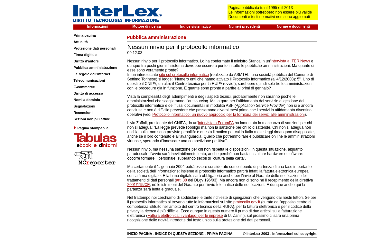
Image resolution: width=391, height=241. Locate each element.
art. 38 (181, 180)
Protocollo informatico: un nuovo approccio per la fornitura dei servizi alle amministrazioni (229, 114)
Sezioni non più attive (92, 119)
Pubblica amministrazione (95, 68)
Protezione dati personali (95, 48)
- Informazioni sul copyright (292, 234)
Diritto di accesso (88, 93)
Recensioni (83, 113)
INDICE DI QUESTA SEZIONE (179, 234)
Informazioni (97, 26)
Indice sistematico (195, 26)
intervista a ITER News (290, 61)
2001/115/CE (138, 184)
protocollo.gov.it (246, 202)
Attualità (81, 42)
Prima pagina (85, 35)
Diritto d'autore (86, 61)
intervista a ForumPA (215, 123)
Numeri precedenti (244, 26)
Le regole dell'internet (92, 74)
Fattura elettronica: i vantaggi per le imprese (185, 215)
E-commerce (84, 87)
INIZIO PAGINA (139, 234)
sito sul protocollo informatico (184, 74)
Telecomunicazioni (89, 80)
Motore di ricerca (146, 26)
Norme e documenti (293, 26)
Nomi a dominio (87, 100)
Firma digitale (85, 55)
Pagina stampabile (91, 128)
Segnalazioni (84, 106)
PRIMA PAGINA (219, 234)
